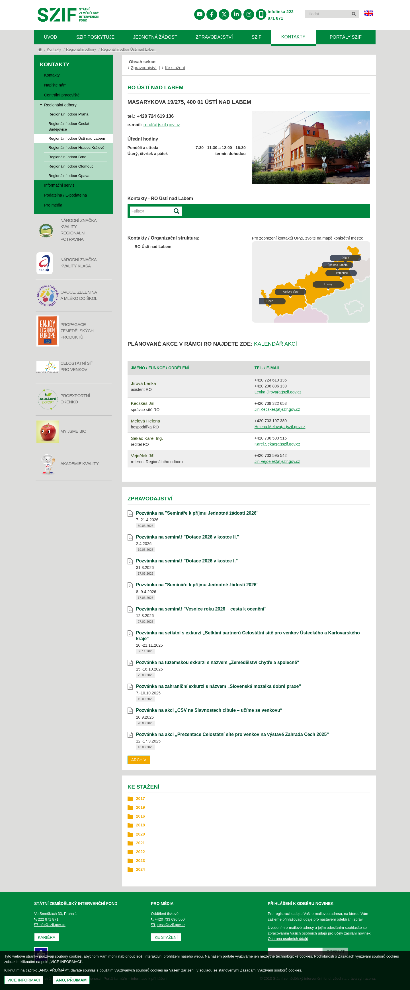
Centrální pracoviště (62, 95)
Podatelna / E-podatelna (65, 195)
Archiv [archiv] (138, 760)
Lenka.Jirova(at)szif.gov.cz (278, 392)
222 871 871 (46, 919)
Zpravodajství (214, 37)
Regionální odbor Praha (68, 114)
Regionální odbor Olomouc (70, 166)
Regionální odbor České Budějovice (68, 126)
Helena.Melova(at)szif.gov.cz (280, 426)
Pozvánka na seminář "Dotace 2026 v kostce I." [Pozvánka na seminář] (187, 560)
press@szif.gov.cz (168, 925)
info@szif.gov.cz (49, 925)
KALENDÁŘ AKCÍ (275, 344)
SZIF (257, 37)
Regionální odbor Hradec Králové (76, 147)
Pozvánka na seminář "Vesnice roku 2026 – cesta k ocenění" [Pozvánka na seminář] (201, 609)
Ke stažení (175, 67)
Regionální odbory (81, 49)
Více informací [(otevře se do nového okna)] (23, 980)
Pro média (53, 205)
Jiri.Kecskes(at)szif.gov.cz (277, 409)
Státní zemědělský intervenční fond (68, 15)
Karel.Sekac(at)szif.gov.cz (277, 444)
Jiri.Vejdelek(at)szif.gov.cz (277, 461)
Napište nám (55, 85)
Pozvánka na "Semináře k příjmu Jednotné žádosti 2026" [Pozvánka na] (197, 513)
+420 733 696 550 (167, 919)
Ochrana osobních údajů (288, 939)
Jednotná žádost (155, 37)
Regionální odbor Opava (68, 176)
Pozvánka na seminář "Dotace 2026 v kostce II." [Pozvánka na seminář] (187, 537)
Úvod (50, 37)
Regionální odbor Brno (67, 157)
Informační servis (59, 185)
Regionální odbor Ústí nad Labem (128, 49)
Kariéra (46, 937)
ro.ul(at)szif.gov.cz (162, 124)
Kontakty (293, 36)
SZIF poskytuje (95, 37)
